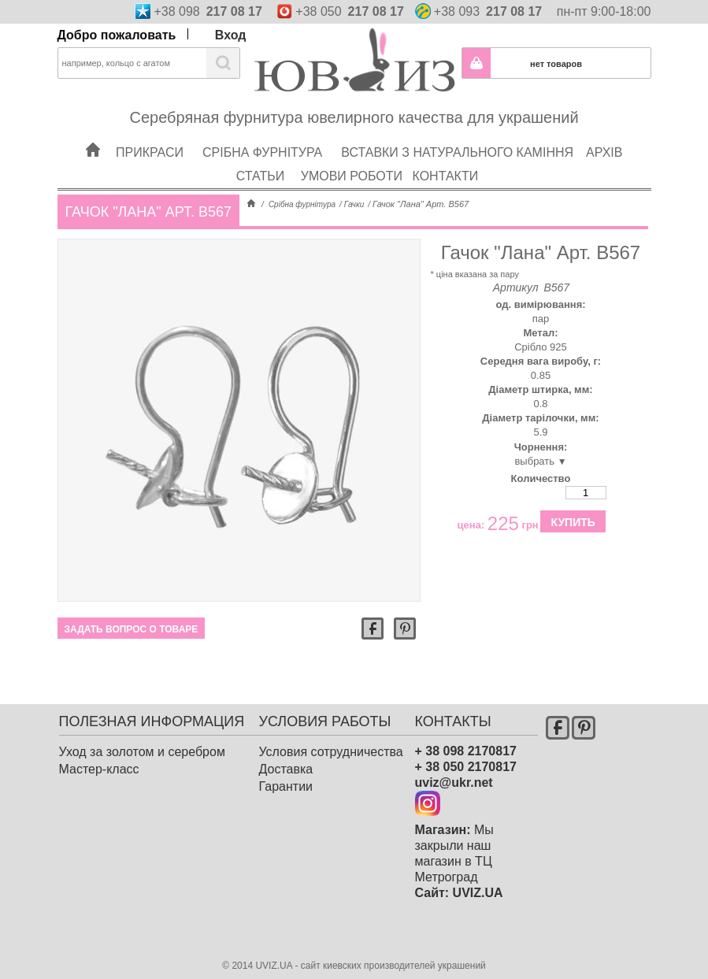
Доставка (286, 769)
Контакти (446, 176)
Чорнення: (541, 447)
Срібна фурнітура (262, 152)
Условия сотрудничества (331, 751)
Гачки (354, 204)
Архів (604, 152)
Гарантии (286, 786)
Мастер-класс (99, 769)
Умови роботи (351, 176)
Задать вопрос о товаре (131, 629)
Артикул (516, 287)
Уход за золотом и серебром (142, 751)
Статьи (260, 176)
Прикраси (149, 152)
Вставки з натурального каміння (457, 152)
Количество (541, 478)
